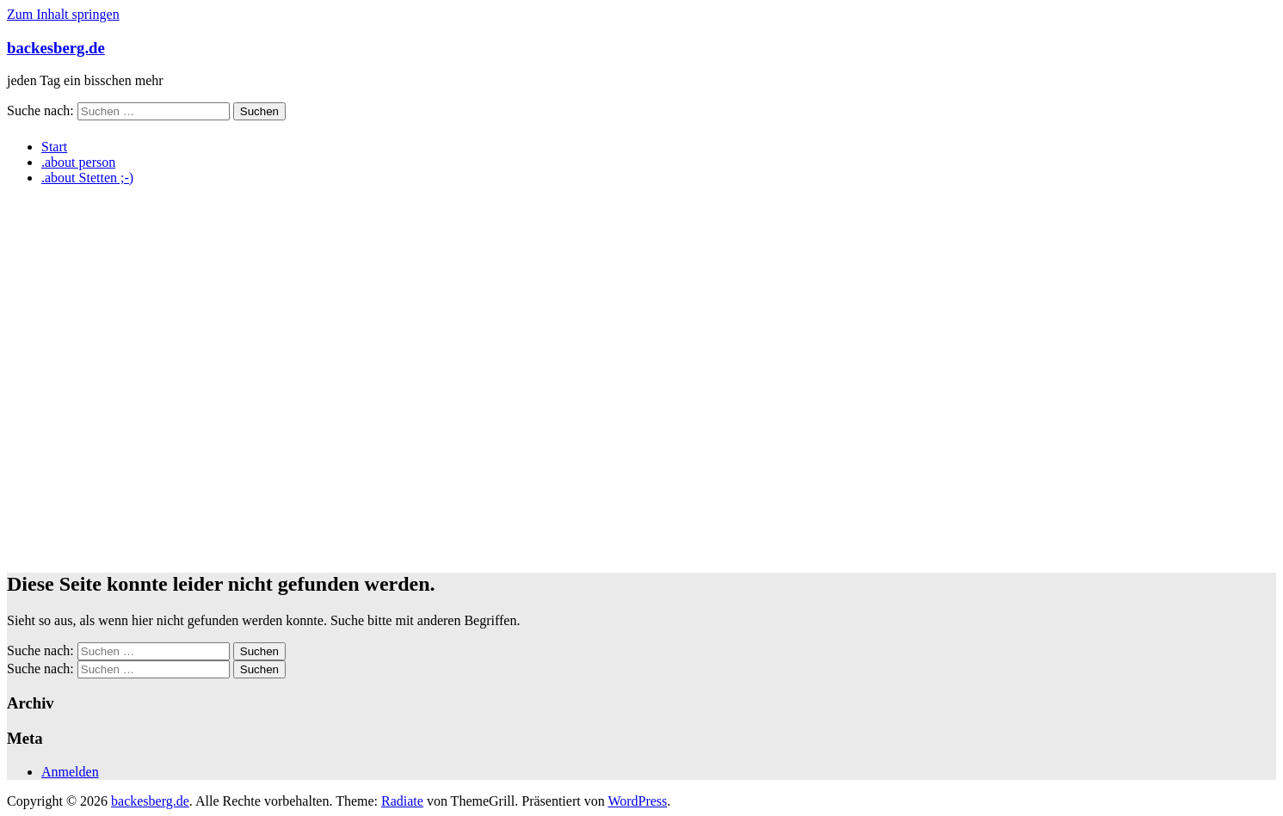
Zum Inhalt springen (63, 14)
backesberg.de (56, 48)
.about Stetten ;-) (87, 177)
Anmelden (70, 771)
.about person (78, 162)
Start (54, 146)
